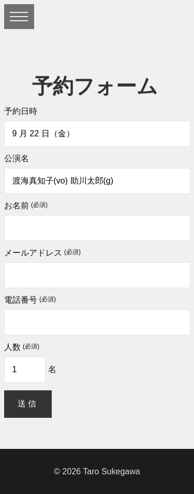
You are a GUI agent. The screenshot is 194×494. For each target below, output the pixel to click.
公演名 (16, 158)
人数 (21, 347)
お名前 (26, 206)
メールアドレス (42, 253)
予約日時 (20, 111)
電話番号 (30, 300)
